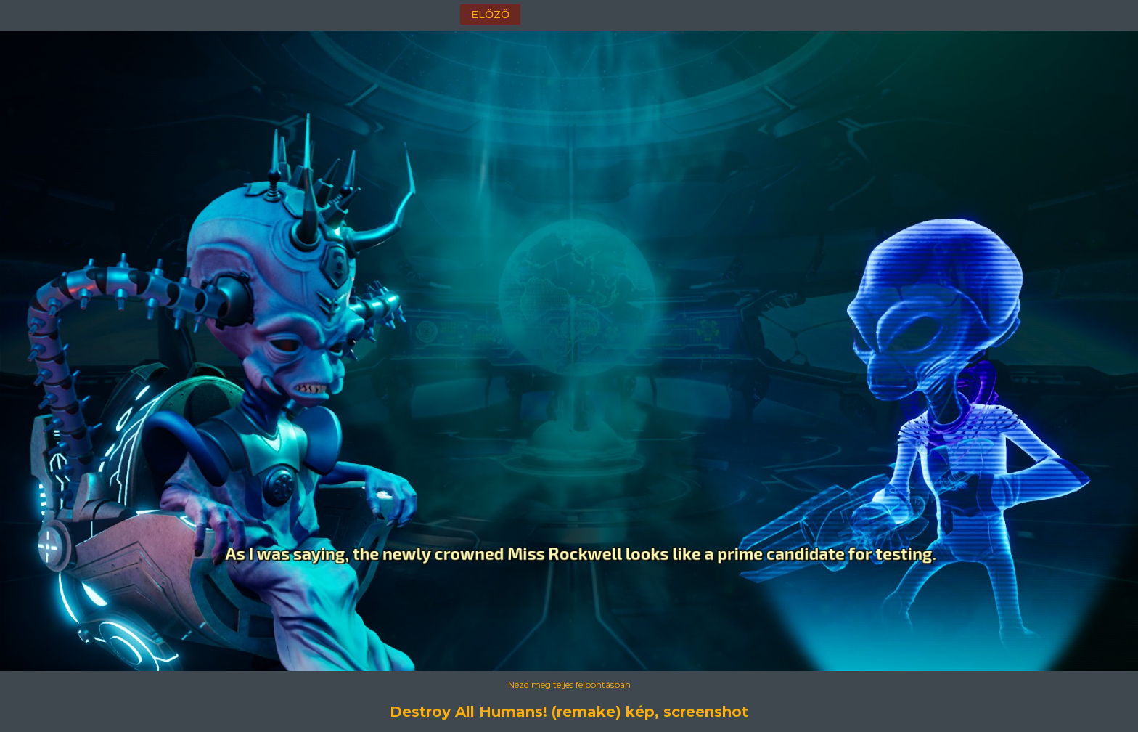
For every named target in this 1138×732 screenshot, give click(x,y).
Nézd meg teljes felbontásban (569, 684)
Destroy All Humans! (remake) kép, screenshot (569, 711)
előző (490, 14)
